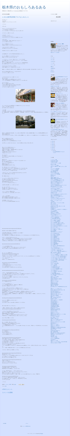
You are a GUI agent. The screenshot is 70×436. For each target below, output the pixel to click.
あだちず (52, 176)
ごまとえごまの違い (54, 337)
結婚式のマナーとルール (55, 326)
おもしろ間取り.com (54, 244)
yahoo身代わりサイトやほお (56, 213)
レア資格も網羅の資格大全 (55, 218)
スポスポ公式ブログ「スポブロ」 (56, 191)
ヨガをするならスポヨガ (55, 184)
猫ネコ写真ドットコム (55, 317)
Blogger (41, 433)
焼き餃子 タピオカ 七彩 (55, 86)
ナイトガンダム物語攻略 (55, 168)
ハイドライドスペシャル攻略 (56, 163)
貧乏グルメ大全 (53, 329)
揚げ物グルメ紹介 (54, 298)
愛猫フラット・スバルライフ (56, 296)
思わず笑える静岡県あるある (56, 292)
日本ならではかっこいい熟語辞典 (56, 299)
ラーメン (52, 64)
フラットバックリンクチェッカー (56, 199)
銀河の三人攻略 (53, 164)
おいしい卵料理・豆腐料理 (55, 220)
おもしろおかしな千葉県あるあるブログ (58, 223)
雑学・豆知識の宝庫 (54, 331)
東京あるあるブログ (54, 307)
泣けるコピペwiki (54, 310)
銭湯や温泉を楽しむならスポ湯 (56, 186)
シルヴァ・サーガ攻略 (55, 165)
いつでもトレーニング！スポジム (56, 187)
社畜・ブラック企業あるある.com (57, 319)
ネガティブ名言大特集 (55, 263)
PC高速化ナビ (53, 208)
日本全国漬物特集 (54, 303)
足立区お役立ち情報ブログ (55, 330)
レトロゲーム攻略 (54, 159)
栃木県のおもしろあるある (24, 7)
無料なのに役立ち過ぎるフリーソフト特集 (58, 314)
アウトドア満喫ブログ (55, 214)
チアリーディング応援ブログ (56, 253)
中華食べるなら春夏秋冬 (60, 103)
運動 (51, 66)
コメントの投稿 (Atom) (26, 426)
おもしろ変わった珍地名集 (55, 234)
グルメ (52, 59)
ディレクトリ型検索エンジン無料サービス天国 (59, 254)
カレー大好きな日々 (54, 246)
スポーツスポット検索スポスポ (56, 190)
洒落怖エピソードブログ (55, 313)
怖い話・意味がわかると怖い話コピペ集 (58, 289)
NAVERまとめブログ (54, 207)
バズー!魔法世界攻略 (54, 170)
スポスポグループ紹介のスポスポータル (58, 198)
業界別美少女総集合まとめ (55, 309)
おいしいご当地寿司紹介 (55, 217)
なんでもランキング (54, 262)
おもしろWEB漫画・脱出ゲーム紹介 (57, 222)
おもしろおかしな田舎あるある (56, 224)
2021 (53, 142)
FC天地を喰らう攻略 (54, 160)
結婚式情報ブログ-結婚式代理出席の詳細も (58, 327)
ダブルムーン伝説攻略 (55, 169)
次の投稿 (4, 423)
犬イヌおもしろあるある (55, 316)
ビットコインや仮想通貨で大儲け (56, 268)
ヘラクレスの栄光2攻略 (55, 173)
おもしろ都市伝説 (54, 242)
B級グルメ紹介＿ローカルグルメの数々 (58, 202)
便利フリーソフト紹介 (55, 281)
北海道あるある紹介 (54, 283)
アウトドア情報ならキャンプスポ (56, 189)
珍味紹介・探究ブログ (55, 318)
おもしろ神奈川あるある (55, 238)
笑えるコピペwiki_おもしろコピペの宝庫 (58, 321)
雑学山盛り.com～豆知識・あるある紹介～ (58, 332)
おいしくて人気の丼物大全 (55, 221)
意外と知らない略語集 (55, 295)
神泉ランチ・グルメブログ (55, 320)
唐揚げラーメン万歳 (54, 340)
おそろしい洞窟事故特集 (55, 338)
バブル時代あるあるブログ (55, 266)
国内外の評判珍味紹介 (55, 284)
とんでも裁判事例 (54, 261)
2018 (53, 147)
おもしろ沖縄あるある (55, 235)
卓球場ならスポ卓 (54, 192)
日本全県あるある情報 (55, 305)
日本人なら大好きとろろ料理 (56, 342)
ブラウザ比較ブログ (54, 270)
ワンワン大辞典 (53, 275)
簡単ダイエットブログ (55, 324)
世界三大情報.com (54, 277)
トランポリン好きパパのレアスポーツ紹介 (58, 257)
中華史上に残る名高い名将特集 (56, 278)
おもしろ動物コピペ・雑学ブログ (56, 229)
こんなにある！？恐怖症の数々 (56, 250)
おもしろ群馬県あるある (55, 240)
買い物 (52, 71)
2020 (53, 144)
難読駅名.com (53, 175)
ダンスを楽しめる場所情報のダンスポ (57, 180)
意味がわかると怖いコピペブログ (56, 294)
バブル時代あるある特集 (55, 267)
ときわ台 (52, 61)
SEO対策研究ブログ (54, 211)
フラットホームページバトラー (56, 232)
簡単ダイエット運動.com (55, 325)
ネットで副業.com (54, 265)
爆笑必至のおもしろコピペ (55, 315)
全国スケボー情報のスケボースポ (56, 181)
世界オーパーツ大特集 (55, 276)
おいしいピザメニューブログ (56, 219)
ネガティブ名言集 (54, 264)
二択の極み (53, 201)
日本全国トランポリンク (55, 197)
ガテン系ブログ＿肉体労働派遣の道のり (58, 245)
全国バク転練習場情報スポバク (56, 195)
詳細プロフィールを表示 (55, 52)
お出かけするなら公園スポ (55, 188)
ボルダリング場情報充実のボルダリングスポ (58, 185)
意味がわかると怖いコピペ (55, 293)
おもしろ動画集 (53, 230)
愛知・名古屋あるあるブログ (56, 297)
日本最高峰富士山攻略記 (55, 306)
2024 (53, 141)
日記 (5, 386)
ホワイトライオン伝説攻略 (55, 174)
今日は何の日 (53, 339)
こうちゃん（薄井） (60, 43)
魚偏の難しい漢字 (54, 336)
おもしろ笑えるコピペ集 (55, 239)
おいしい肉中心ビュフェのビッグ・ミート (58, 111)
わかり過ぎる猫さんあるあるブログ (57, 274)
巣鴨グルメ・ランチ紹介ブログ (56, 288)
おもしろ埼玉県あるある (55, 233)
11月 (54, 150)
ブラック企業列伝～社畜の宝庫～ (56, 271)
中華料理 (52, 68)
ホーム (27, 423)
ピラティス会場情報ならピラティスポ (57, 179)
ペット (52, 63)
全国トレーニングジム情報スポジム (57, 196)
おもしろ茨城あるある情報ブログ (56, 241)
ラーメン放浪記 (53, 272)
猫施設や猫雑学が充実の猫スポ (56, 178)
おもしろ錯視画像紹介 (55, 243)
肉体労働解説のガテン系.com (56, 328)
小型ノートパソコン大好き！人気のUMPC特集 (59, 341)
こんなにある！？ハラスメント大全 (57, 249)
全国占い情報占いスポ (55, 177)
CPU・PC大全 (53, 203)
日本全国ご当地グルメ (55, 302)
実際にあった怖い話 (54, 285)
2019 (53, 145)
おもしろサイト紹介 (54, 227)
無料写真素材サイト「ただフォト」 (57, 231)
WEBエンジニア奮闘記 (55, 212)
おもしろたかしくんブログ (55, 228)
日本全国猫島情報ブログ (55, 304)
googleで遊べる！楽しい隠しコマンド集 (58, 206)
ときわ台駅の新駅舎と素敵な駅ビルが (57, 129)
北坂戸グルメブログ (54, 282)
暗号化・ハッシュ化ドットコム (56, 200)
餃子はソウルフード (59, 93)
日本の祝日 (53, 335)
